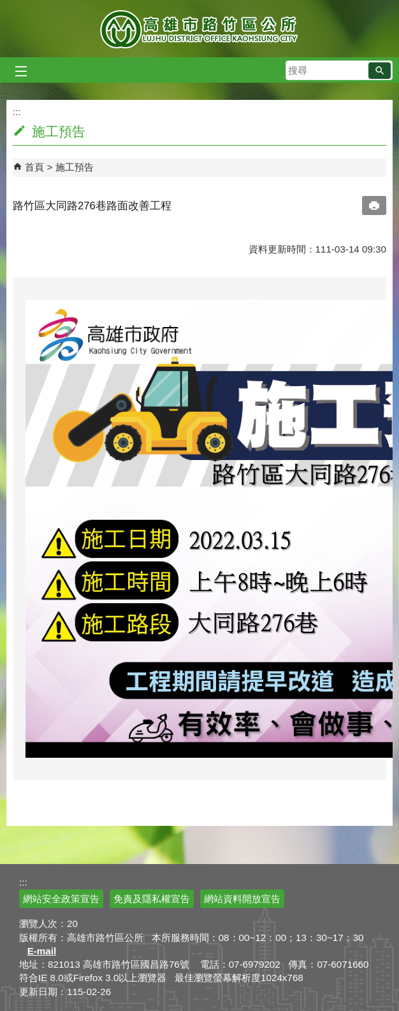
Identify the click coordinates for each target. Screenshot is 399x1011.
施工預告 (74, 167)
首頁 (34, 167)
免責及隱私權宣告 (151, 898)
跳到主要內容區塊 (6, 6)
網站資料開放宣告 (242, 898)
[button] (379, 70)
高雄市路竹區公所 (199, 28)
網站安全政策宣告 (61, 898)
